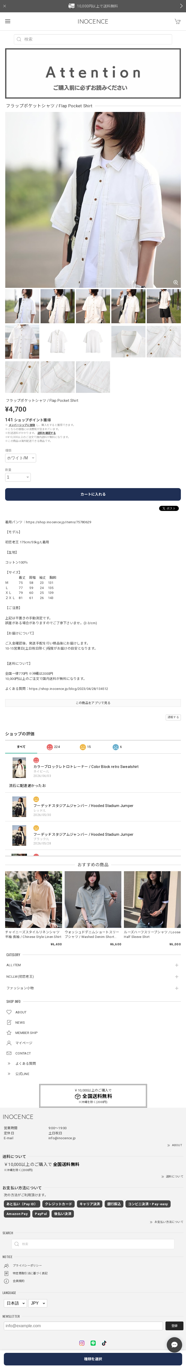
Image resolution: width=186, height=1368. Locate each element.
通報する (173, 717)
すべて (21, 747)
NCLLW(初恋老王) (20, 976)
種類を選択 (93, 1359)
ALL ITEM (13, 965)
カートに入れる (93, 494)
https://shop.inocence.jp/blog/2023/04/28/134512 (68, 689)
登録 (174, 1326)
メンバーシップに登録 (22, 425)
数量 (8, 470)
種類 (8, 450)
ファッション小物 (20, 988)
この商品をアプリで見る (93, 703)
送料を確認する (46, 433)
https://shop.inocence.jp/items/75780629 (58, 522)
